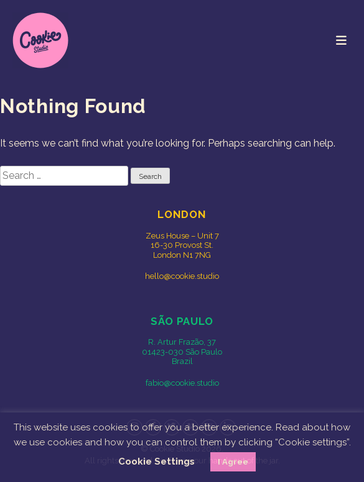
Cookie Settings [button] (156, 461)
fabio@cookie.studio (182, 383)
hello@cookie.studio (182, 276)
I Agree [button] (233, 461)
